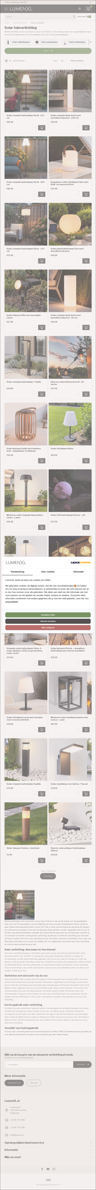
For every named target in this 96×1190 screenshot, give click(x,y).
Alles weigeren (48, 628)
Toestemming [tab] (17, 572)
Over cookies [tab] (48, 572)
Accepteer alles (48, 615)
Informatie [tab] (78, 572)
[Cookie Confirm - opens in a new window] (81, 562)
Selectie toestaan (48, 621)
